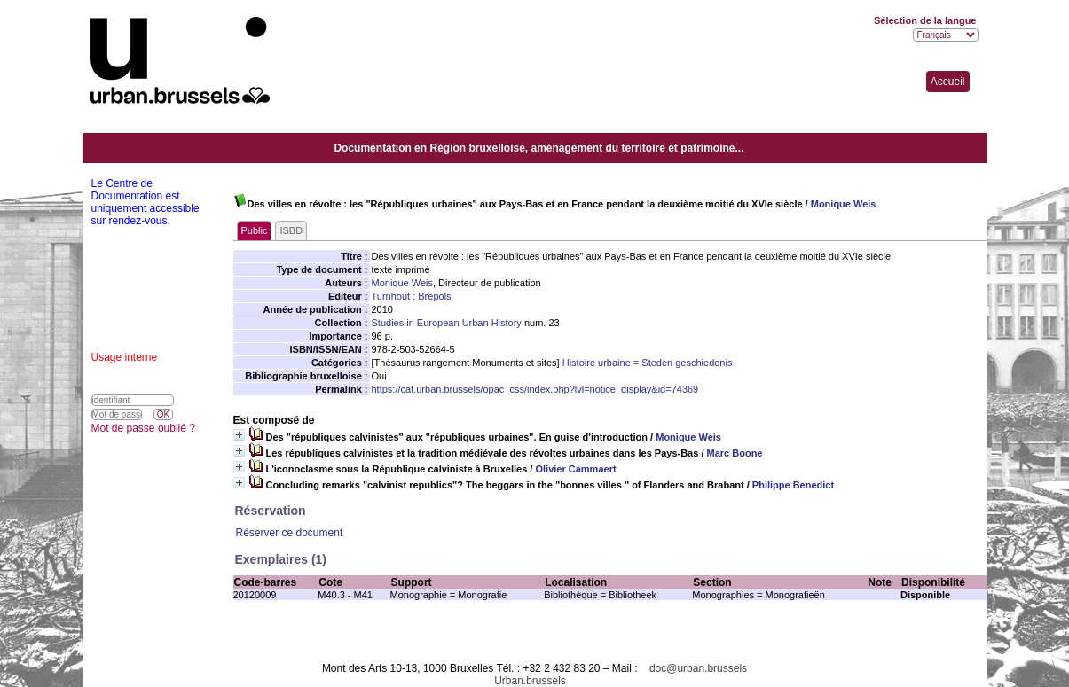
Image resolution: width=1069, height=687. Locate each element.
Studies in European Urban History (447, 322)
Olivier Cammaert (575, 469)
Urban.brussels (530, 681)
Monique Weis (843, 204)
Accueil (948, 81)
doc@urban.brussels (698, 668)
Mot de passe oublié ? (143, 428)
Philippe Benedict (793, 485)
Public (254, 230)
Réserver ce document (289, 533)
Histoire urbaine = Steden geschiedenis (647, 362)
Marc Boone (735, 453)
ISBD (291, 230)
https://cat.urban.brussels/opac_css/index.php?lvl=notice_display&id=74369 (535, 389)
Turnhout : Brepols (412, 296)
